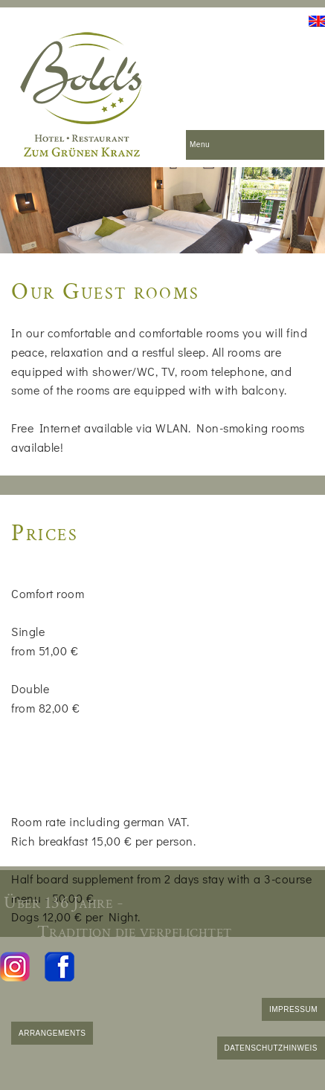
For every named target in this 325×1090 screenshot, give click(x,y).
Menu (200, 144)
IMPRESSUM (293, 1009)
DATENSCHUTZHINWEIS (271, 1048)
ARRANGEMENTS (52, 1033)
